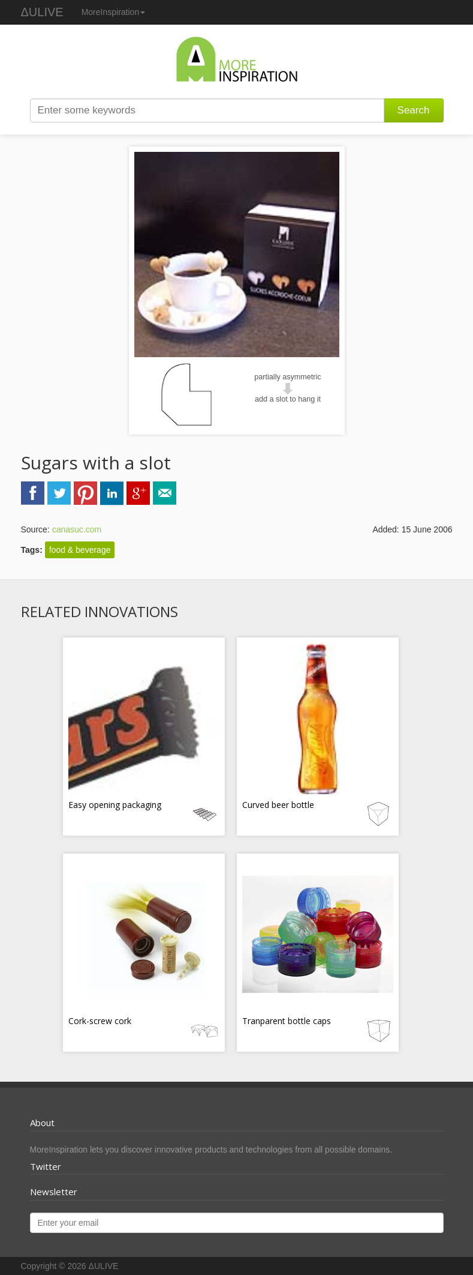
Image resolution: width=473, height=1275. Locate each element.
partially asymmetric (287, 377)
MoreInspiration (114, 12)
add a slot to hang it (288, 399)
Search (413, 110)
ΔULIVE (42, 12)
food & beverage (80, 550)
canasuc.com (76, 529)
